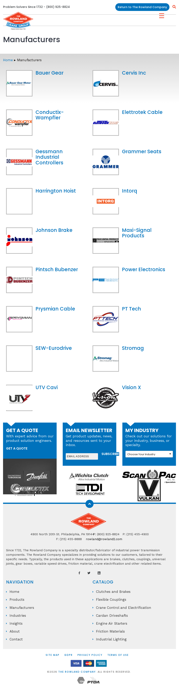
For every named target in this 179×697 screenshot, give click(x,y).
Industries (18, 615)
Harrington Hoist (56, 190)
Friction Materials (110, 631)
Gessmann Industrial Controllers (49, 157)
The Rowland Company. (77, 671)
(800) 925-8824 (58, 7)
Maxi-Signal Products (137, 233)
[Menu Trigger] (161, 15)
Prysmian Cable (55, 308)
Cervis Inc (134, 73)
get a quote (16, 448)
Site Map (52, 655)
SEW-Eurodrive (54, 348)
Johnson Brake (54, 230)
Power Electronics (143, 269)
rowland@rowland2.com (104, 539)
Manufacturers (22, 608)
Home (8, 60)
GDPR (68, 655)
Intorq (129, 190)
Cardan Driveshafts (112, 615)
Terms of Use (118, 655)
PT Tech (131, 308)
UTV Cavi (47, 387)
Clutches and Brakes (113, 592)
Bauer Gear (50, 73)
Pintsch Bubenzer (57, 269)
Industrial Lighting (111, 639)
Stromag (133, 348)
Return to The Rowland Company (142, 7)
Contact (16, 639)
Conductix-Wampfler (50, 115)
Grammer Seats (141, 151)
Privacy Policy (90, 655)
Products (17, 599)
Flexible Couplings (111, 599)
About (15, 631)
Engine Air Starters (111, 623)
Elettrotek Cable (142, 112)
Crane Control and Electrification (123, 608)
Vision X (131, 387)
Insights (16, 623)
